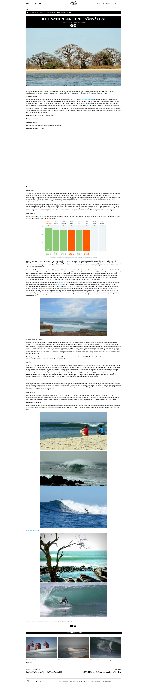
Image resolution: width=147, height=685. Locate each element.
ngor (58, 621)
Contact (88, 681)
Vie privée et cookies (106, 681)
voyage (70, 621)
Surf (41, 12)
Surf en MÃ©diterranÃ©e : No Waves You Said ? (44, 672)
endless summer (53, 621)
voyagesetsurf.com (33, 530)
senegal (62, 621)
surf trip (66, 621)
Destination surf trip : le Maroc (70, 661)
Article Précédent (33, 669)
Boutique (106, 3)
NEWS (28, 3)
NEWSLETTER (82, 681)
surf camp (59, 284)
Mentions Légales (95, 681)
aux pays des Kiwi (86, 99)
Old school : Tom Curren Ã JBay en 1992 (105, 661)
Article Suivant (114, 669)
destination (46, 621)
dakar (41, 621)
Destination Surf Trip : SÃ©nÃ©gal (58, 12)
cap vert (38, 621)
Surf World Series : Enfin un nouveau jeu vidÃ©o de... (101, 672)
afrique (33, 621)
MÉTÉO (99, 3)
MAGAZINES (38, 3)
